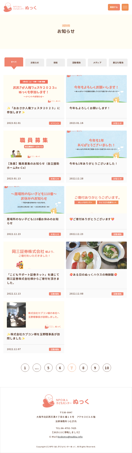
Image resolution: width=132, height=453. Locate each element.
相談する (114, 7)
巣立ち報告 (118, 62)
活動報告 (76, 62)
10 (107, 367)
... (37, 367)
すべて (14, 61)
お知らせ (35, 62)
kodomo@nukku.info (70, 436)
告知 (55, 62)
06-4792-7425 (68, 428)
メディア (97, 62)
